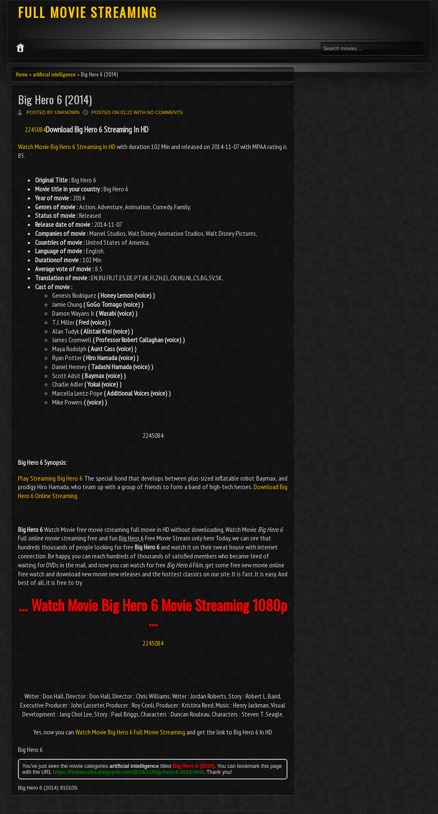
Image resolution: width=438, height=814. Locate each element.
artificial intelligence (54, 74)
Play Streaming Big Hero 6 (50, 478)
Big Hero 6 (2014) (55, 99)
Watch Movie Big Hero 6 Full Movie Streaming (130, 732)
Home (22, 74)
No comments (165, 112)
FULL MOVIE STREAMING (87, 12)
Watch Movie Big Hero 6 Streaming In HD (67, 146)
